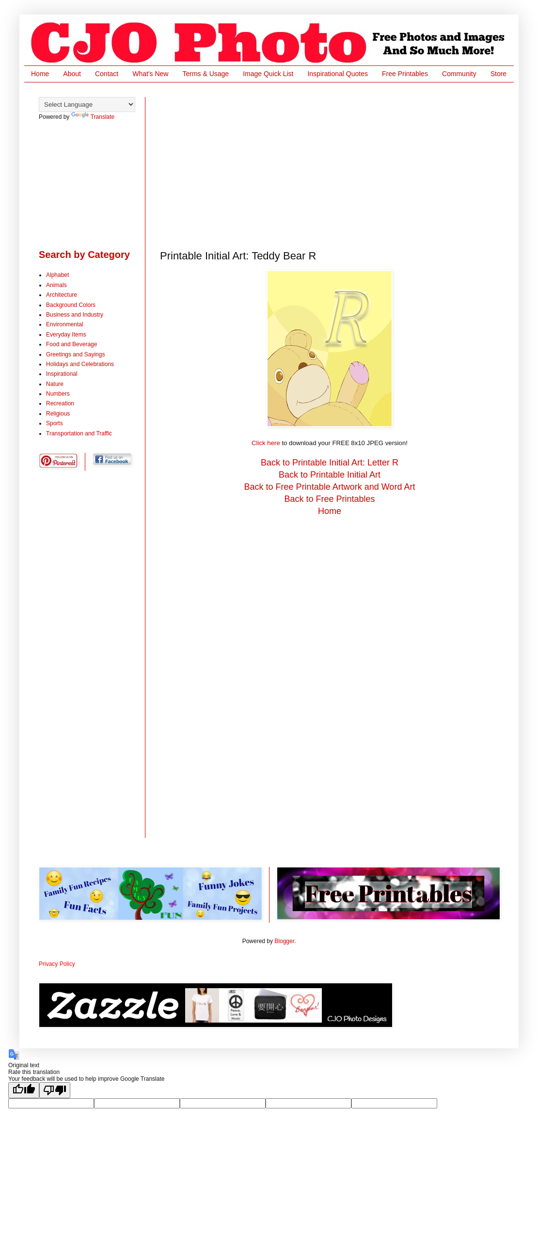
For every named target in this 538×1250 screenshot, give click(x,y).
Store (498, 74)
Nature (54, 384)
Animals (56, 285)
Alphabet (57, 275)
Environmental (64, 324)
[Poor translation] (54, 1090)
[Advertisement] (328, 165)
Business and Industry (74, 314)
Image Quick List (268, 74)
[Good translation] (23, 1090)
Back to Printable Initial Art (329, 475)
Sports (54, 423)
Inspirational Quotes (337, 74)
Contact (106, 74)
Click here (266, 443)
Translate (93, 116)
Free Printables (405, 74)
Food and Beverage (71, 344)
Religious (58, 413)
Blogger (284, 941)
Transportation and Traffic (79, 433)
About (72, 74)
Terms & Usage (205, 74)
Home (40, 74)
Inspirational (62, 373)
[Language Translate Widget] (87, 104)
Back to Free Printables (329, 499)
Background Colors (70, 305)
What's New (150, 74)
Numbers (58, 393)
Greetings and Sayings (75, 354)
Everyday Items (66, 334)
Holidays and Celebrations (80, 364)
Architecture (61, 294)
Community (459, 74)
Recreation (60, 403)
